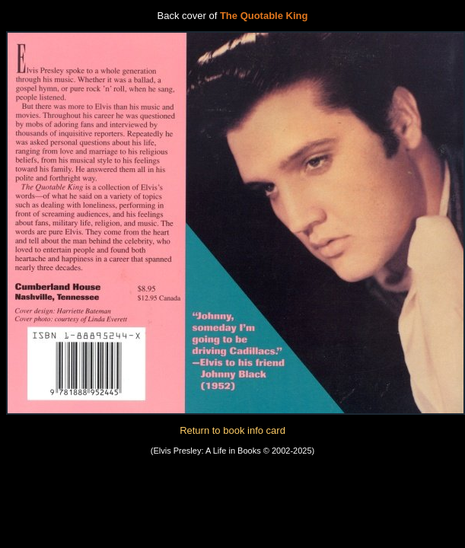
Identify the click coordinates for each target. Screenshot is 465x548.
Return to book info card (232, 430)
